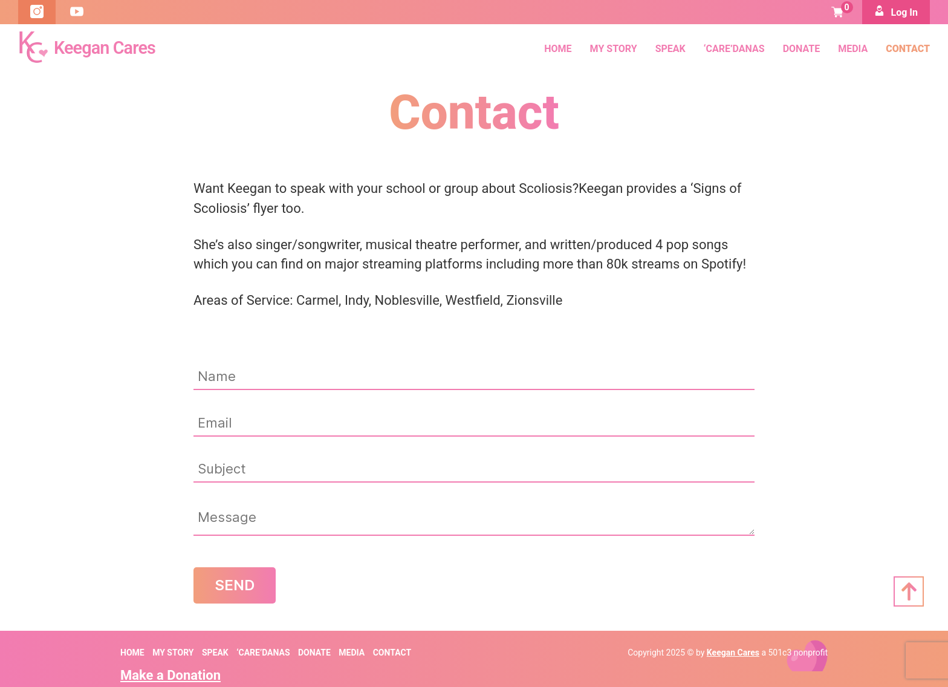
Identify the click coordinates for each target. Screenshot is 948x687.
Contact (908, 48)
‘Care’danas (734, 48)
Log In (896, 11)
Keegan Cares (733, 651)
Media (853, 48)
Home (557, 48)
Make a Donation (170, 673)
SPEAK (670, 48)
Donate (801, 48)
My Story (613, 48)
